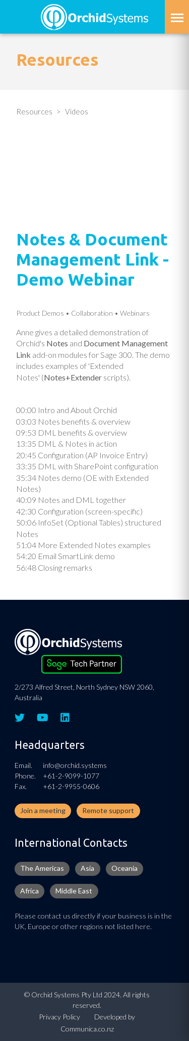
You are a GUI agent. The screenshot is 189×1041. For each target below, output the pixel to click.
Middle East (73, 890)
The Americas (42, 868)
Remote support (108, 810)
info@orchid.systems (75, 765)
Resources (34, 111)
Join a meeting (43, 810)
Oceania (124, 868)
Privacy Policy (59, 1016)
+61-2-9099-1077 (71, 775)
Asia (87, 868)
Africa (29, 890)
